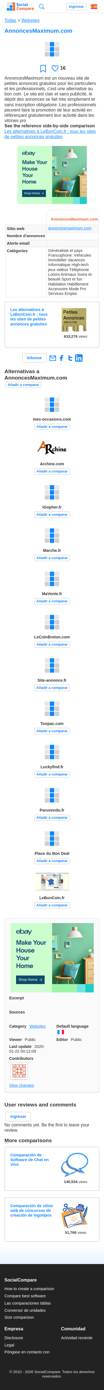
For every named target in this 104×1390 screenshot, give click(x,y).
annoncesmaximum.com (70, 228)
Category (17, 1026)
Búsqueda (41, 6)
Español (94, 6)
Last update (20, 1046)
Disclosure (13, 1338)
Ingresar (76, 6)
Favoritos (43, 68)
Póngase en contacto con (26, 1352)
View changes (21, 1085)
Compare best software (25, 1296)
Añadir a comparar (23, 385)
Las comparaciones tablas (27, 1303)
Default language (73, 1026)
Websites (30, 20)
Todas (10, 20)
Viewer (15, 1039)
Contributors (21, 1058)
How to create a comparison (29, 1289)
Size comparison (19, 1317)
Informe (34, 358)
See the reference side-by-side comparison (49, 125)
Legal (9, 1345)
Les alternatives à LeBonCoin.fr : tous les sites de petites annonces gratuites (28, 316)
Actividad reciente (77, 1338)
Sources (17, 1012)
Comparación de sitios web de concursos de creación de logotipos (31, 1211)
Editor (62, 1039)
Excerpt (16, 998)
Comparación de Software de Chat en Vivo (29, 1160)
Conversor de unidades (25, 1310)
